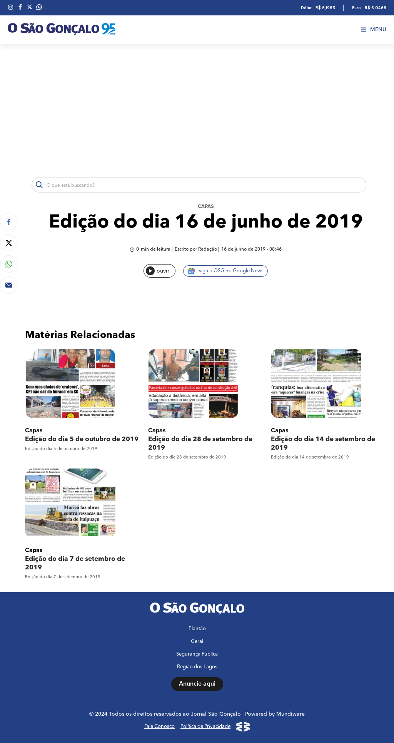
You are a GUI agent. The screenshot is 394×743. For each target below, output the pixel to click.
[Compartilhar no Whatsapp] (8, 264)
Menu (373, 29)
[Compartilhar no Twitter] (8, 242)
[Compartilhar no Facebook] (8, 221)
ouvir (157, 270)
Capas (206, 206)
